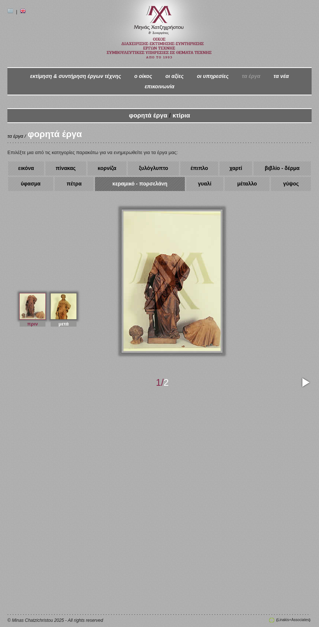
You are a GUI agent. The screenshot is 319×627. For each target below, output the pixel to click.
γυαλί (204, 184)
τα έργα (251, 76)
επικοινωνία (159, 86)
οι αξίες (174, 76)
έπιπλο (199, 168)
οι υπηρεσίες (213, 76)
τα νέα (281, 76)
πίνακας (66, 168)
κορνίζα (107, 168)
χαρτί (236, 168)
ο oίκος (143, 76)
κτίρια (181, 115)
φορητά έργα (148, 115)
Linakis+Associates (293, 620)
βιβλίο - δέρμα (282, 168)
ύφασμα (31, 184)
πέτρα (74, 184)
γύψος (291, 184)
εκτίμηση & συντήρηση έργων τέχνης (75, 76)
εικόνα (26, 168)
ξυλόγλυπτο (153, 168)
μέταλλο (247, 184)
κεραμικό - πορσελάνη (139, 184)
